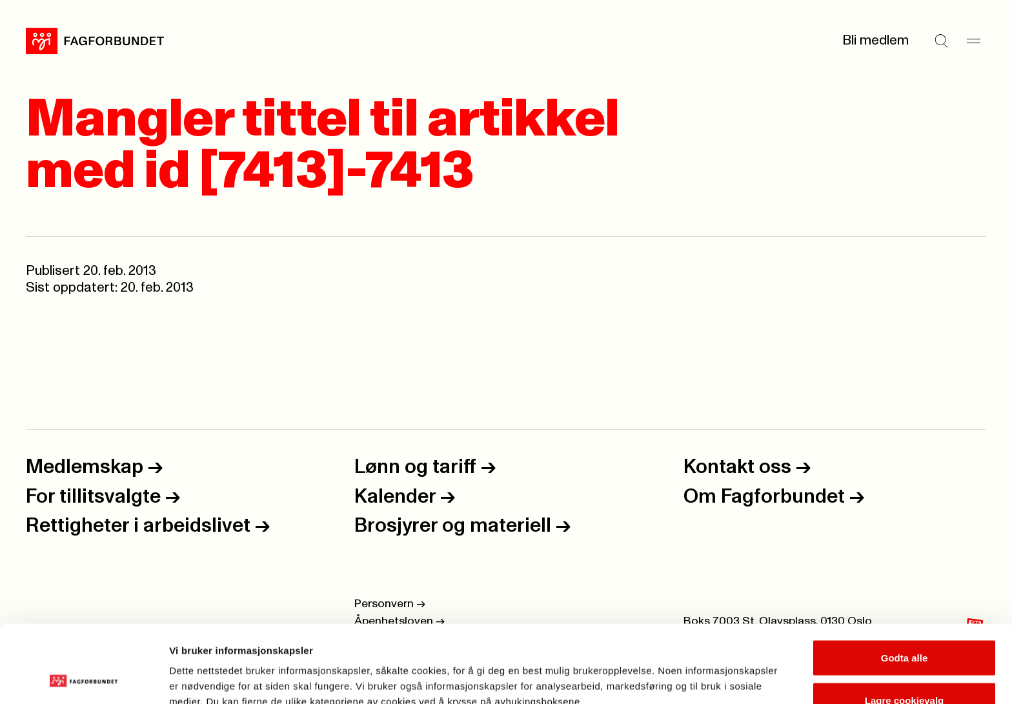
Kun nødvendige (904, 669)
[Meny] (973, 41)
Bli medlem (875, 40)
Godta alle (904, 584)
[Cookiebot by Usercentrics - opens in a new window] (83, 679)
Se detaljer (694, 670)
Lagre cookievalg (904, 627)
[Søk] (941, 41)
